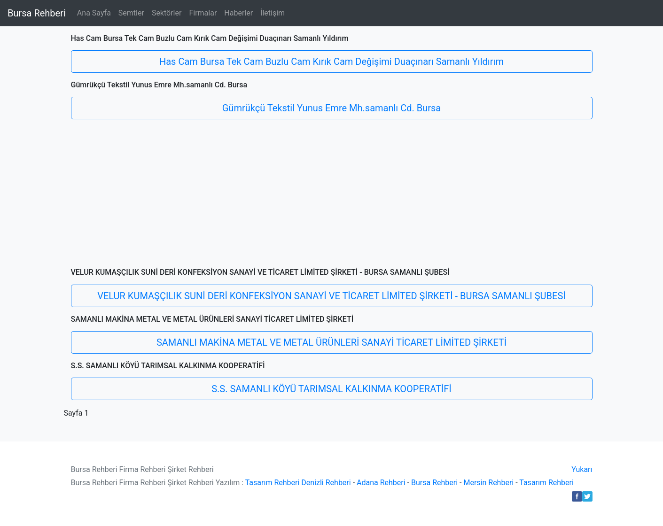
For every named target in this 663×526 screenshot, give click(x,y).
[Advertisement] (332, 197)
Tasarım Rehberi (272, 482)
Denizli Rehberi (326, 482)
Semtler (131, 12)
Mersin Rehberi (488, 482)
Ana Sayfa (94, 12)
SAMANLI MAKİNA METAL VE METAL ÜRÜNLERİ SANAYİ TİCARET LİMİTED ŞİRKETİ (331, 342)
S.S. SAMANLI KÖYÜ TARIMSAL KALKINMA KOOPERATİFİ (331, 388)
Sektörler (167, 12)
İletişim (272, 12)
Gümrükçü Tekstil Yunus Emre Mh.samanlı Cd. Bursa (331, 108)
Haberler (238, 12)
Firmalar (203, 12)
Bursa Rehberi (37, 13)
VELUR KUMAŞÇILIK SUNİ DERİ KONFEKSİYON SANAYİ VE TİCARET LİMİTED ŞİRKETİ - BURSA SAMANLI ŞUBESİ (331, 296)
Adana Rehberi (381, 482)
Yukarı (581, 469)
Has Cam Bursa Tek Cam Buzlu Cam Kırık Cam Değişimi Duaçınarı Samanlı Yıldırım (331, 61)
